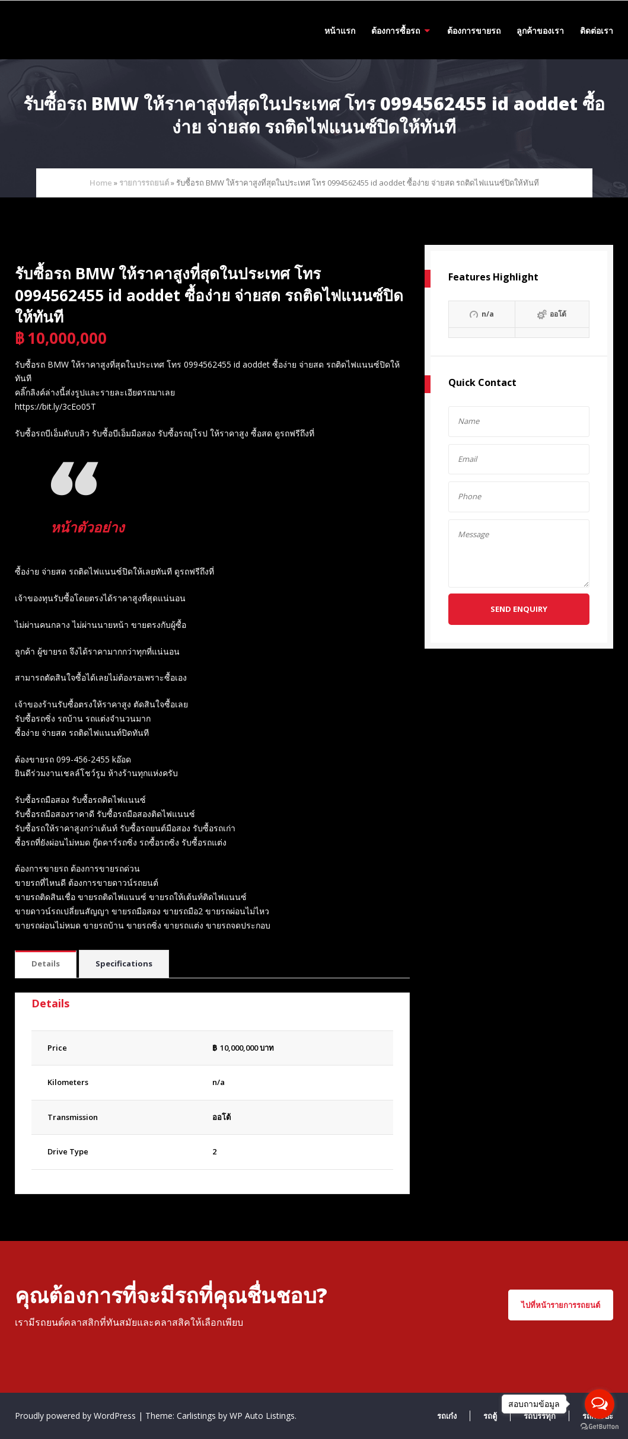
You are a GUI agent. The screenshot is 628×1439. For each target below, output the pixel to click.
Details (45, 963)
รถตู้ (490, 1416)
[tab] (45, 964)
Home (101, 182)
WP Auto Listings (262, 1415)
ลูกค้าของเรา (540, 30)
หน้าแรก (339, 30)
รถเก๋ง (447, 1416)
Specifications (123, 963)
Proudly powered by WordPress (76, 1415)
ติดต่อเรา (596, 30)
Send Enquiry (518, 609)
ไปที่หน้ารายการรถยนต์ (560, 1305)
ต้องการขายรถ (474, 30)
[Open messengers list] (599, 1404)
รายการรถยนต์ (144, 182)
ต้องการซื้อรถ (395, 30)
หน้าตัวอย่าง (94, 526)
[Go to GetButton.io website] (600, 1427)
